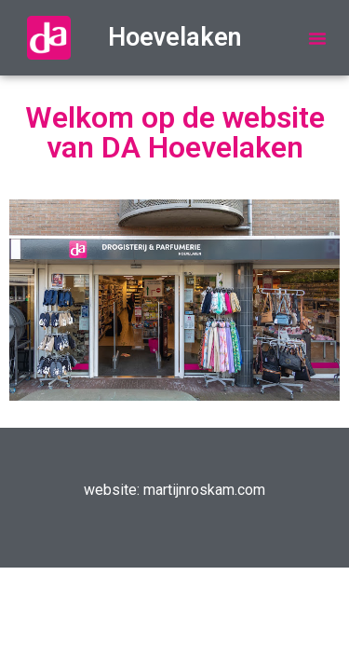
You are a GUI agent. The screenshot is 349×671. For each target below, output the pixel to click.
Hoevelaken (175, 37)
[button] (317, 38)
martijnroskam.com (204, 490)
